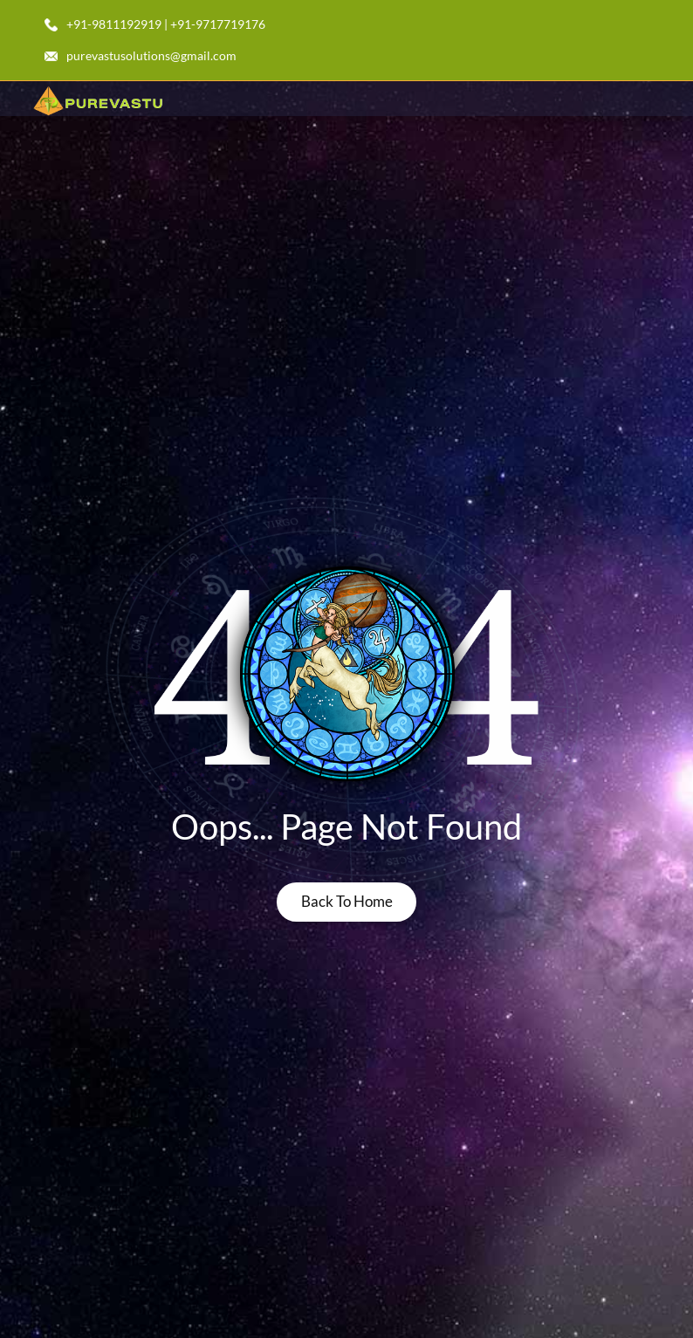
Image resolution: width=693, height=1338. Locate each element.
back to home (347, 901)
